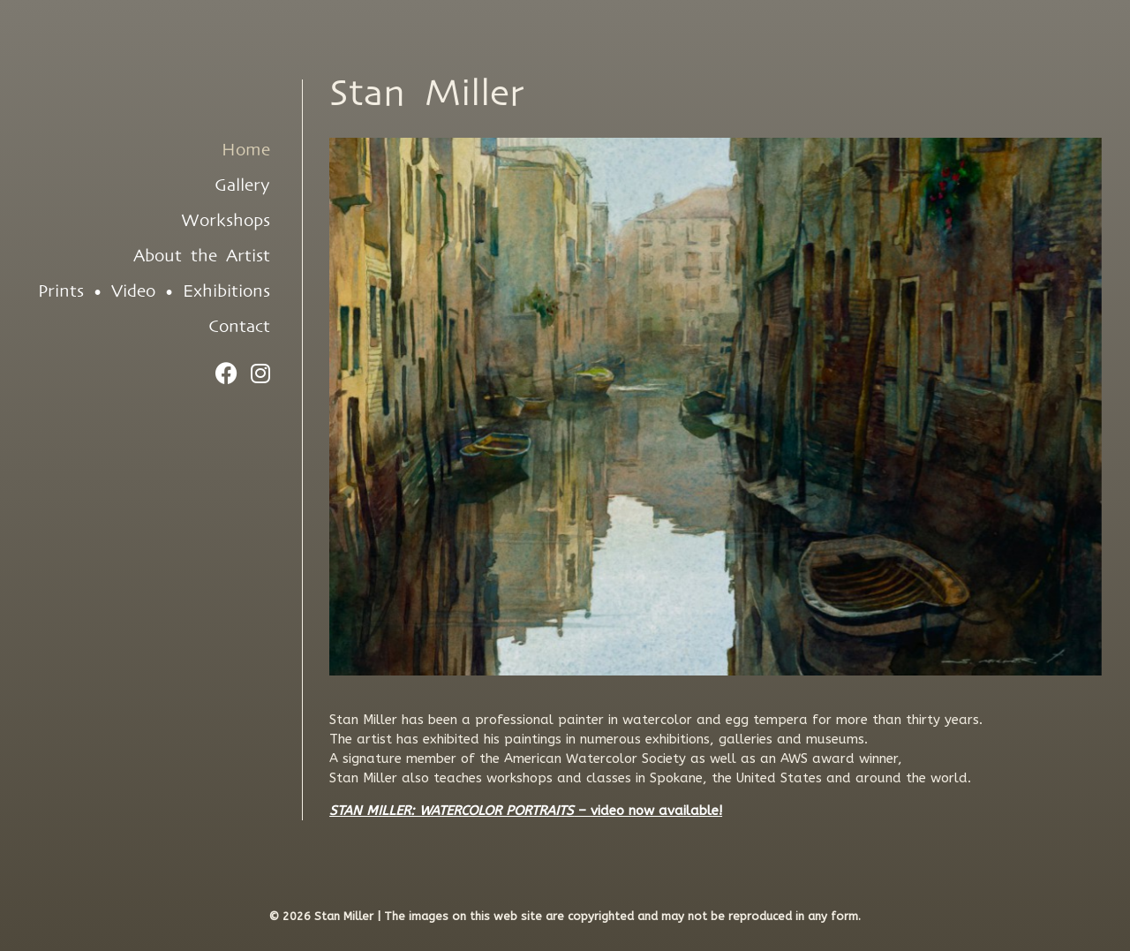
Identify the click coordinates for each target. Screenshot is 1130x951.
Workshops (225, 221)
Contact (239, 327)
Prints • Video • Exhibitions (154, 291)
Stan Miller (426, 94)
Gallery (242, 185)
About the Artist (201, 256)
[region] (715, 407)
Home (246, 150)
